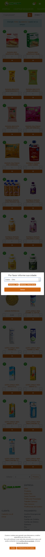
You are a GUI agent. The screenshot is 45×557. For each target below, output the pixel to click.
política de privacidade (27, 541)
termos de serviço (22, 543)
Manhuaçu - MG (13, 284)
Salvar (22, 289)
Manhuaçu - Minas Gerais (28, 284)
